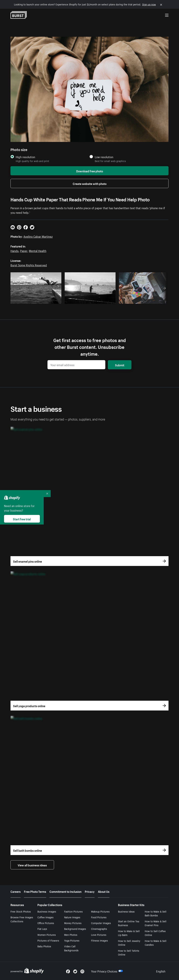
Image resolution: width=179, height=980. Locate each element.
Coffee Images (45, 917)
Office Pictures (45, 923)
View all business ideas (32, 865)
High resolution (25, 157)
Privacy (90, 891)
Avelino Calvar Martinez (38, 236)
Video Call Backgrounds (71, 948)
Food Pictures (98, 917)
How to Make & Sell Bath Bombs (155, 913)
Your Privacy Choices (107, 971)
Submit (119, 364)
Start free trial (22, 518)
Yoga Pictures (71, 940)
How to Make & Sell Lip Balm (129, 933)
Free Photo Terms (35, 891)
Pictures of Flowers (48, 940)
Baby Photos (44, 946)
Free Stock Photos (20, 911)
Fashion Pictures (73, 911)
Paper (23, 250)
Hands (14, 250)
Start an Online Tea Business (128, 923)
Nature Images (72, 917)
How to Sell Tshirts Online (128, 952)
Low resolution (104, 157)
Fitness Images (99, 940)
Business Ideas (126, 911)
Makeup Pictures (100, 911)
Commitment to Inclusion (65, 891)
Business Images (46, 911)
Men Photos (70, 934)
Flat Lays (42, 929)
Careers (15, 891)
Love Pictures (98, 934)
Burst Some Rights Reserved (28, 265)
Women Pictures (46, 934)
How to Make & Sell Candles (155, 943)
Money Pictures (72, 923)
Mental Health (37, 250)
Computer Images (101, 923)
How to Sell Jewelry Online (129, 943)
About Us (103, 891)
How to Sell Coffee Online (155, 933)
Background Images (75, 929)
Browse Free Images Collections (21, 919)
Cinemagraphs (99, 929)
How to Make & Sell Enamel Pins (155, 923)
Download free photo (89, 170)
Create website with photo (89, 183)
